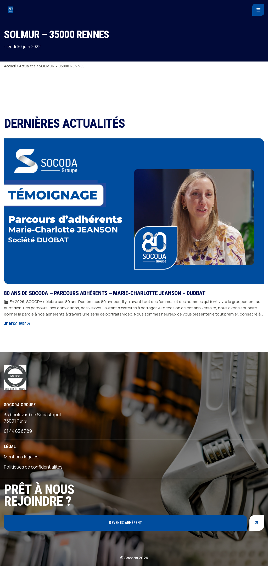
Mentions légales (21, 457)
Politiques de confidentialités (33, 467)
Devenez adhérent (125, 523)
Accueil (10, 65)
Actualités (27, 65)
